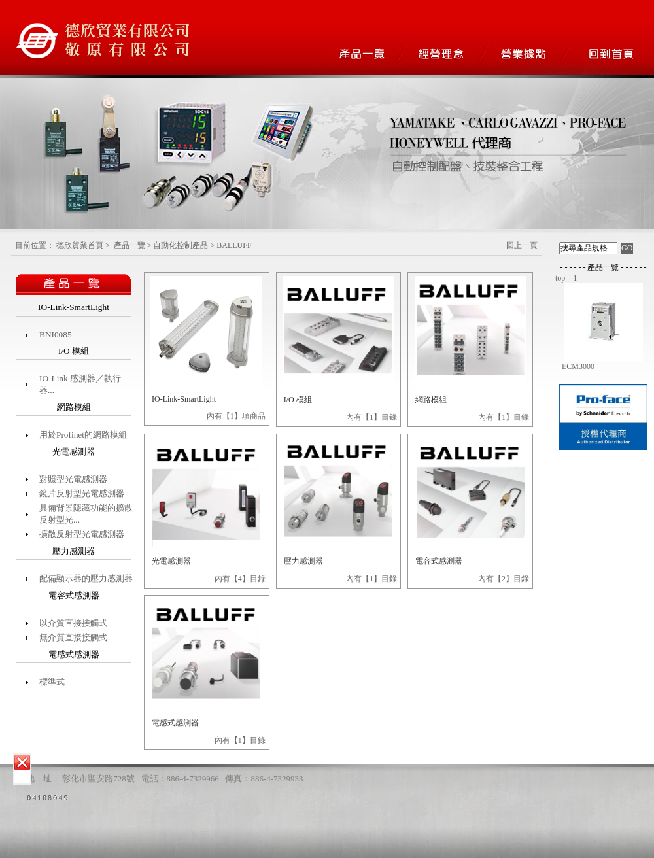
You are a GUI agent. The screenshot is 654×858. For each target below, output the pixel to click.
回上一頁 (522, 245)
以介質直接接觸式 (73, 623)
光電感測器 (171, 561)
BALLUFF (233, 245)
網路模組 (431, 399)
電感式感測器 (175, 722)
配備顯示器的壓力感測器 (86, 578)
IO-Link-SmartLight (184, 398)
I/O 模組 (298, 399)
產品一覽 (129, 245)
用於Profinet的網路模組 (83, 434)
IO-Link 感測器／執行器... (80, 384)
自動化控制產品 (180, 245)
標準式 (52, 682)
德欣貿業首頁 (79, 245)
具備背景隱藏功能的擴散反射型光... (86, 513)
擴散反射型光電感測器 (81, 534)
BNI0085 (55, 334)
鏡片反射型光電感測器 (81, 493)
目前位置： (34, 245)
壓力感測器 (303, 561)
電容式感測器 (438, 561)
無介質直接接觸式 (73, 637)
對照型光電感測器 (73, 479)
